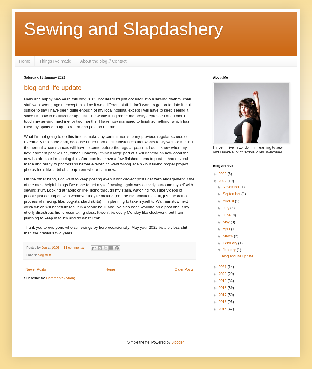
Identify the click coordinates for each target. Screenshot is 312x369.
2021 (223, 267)
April (227, 229)
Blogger (177, 342)
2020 (223, 274)
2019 (223, 281)
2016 (223, 302)
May (227, 222)
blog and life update (53, 87)
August (229, 201)
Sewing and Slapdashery (123, 29)
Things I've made (55, 61)
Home (24, 61)
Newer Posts (36, 269)
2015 (223, 309)
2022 (223, 181)
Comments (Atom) (60, 278)
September (232, 194)
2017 (223, 295)
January (230, 250)
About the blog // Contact (103, 61)
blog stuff (44, 255)
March (228, 236)
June (227, 215)
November (232, 187)
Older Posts (184, 269)
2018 (223, 288)
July (226, 208)
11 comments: (74, 247)
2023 (223, 174)
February (230, 243)
